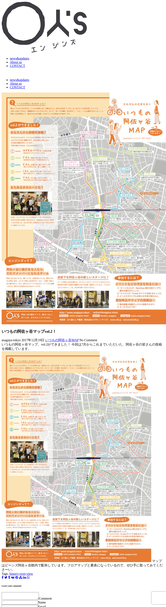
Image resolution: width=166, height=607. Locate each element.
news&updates (19, 58)
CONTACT (17, 66)
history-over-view (21, 573)
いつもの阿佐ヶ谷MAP (61, 340)
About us (16, 62)
